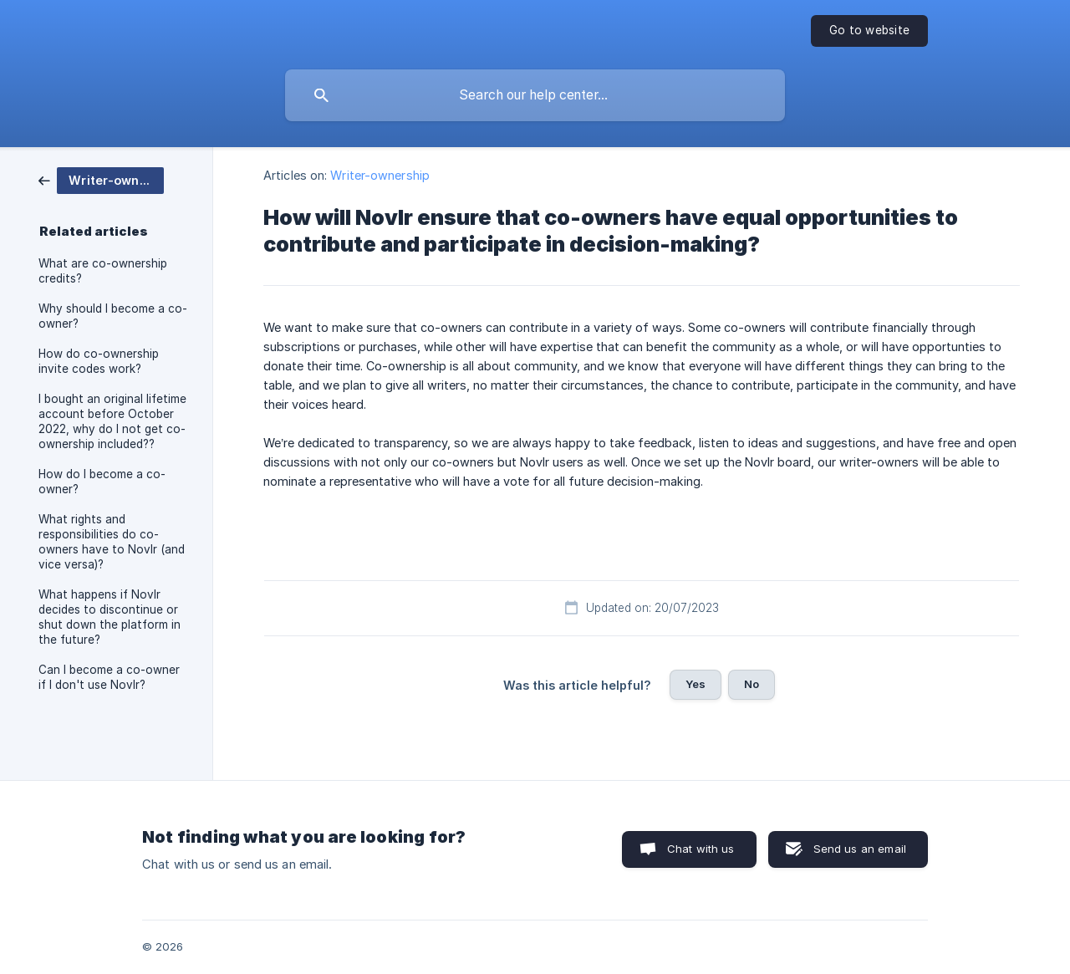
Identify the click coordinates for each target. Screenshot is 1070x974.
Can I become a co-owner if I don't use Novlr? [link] (109, 677)
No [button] (751, 684)
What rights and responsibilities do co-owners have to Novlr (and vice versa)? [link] (111, 541)
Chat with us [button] (701, 848)
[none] (869, 31)
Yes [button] (695, 684)
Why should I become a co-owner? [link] (112, 316)
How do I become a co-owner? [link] (102, 481)
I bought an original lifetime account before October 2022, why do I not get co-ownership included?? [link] (112, 421)
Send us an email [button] (859, 848)
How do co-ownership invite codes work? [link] (98, 361)
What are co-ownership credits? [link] (102, 271)
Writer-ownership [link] (380, 175)
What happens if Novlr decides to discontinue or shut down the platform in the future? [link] (109, 617)
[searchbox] (535, 95)
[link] (101, 179)
